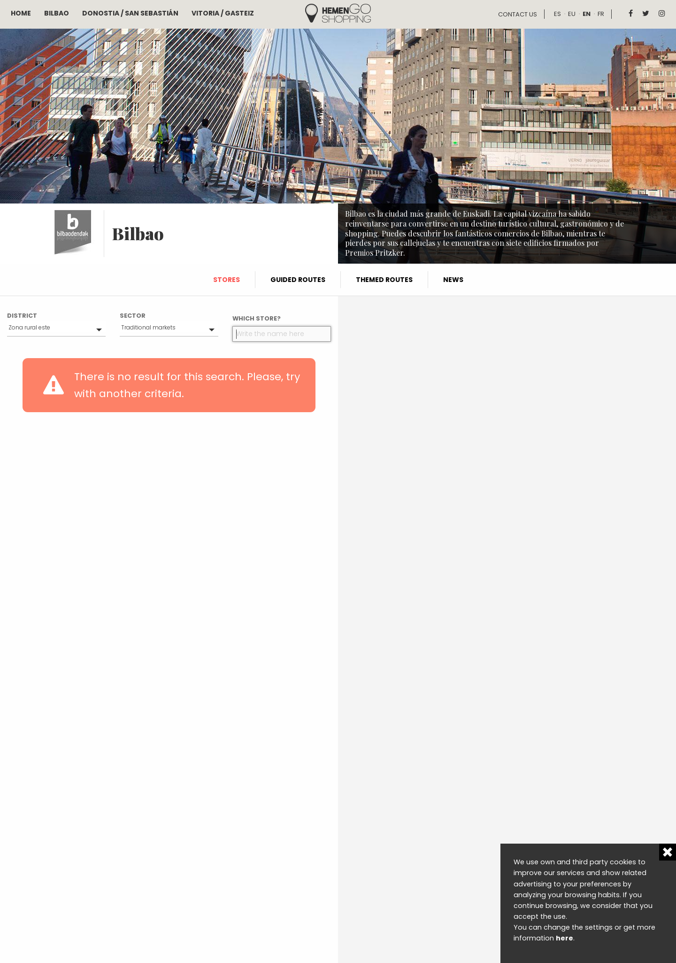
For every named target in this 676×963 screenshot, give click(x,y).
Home (21, 13)
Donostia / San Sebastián (130, 13)
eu (572, 13)
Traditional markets (148, 327)
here (564, 938)
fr (601, 13)
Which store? (256, 318)
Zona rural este (29, 327)
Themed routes (384, 279)
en (587, 13)
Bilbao (56, 13)
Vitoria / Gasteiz (223, 13)
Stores (226, 279)
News (453, 279)
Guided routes (297, 279)
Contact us (517, 14)
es (557, 13)
